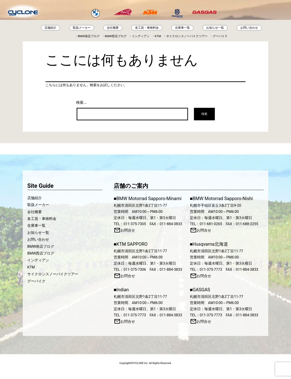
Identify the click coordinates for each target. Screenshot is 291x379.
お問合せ (127, 230)
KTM (158, 36)
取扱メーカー (81, 27)
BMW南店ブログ (89, 36)
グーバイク (220, 36)
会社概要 (113, 27)
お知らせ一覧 (215, 27)
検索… (81, 102)
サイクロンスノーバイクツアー (187, 36)
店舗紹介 (50, 27)
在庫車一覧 (182, 27)
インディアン (141, 36)
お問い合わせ (249, 27)
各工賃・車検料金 (147, 27)
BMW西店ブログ (116, 36)
